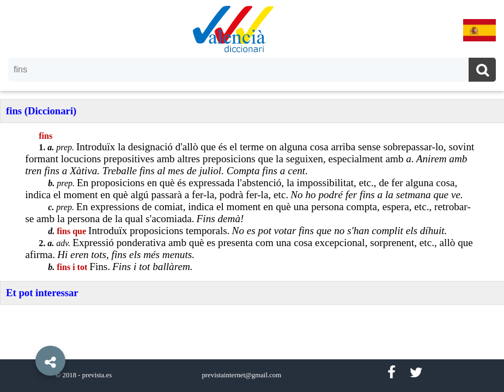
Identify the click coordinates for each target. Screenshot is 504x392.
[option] (252, 196)
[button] (27, 336)
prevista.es (97, 375)
